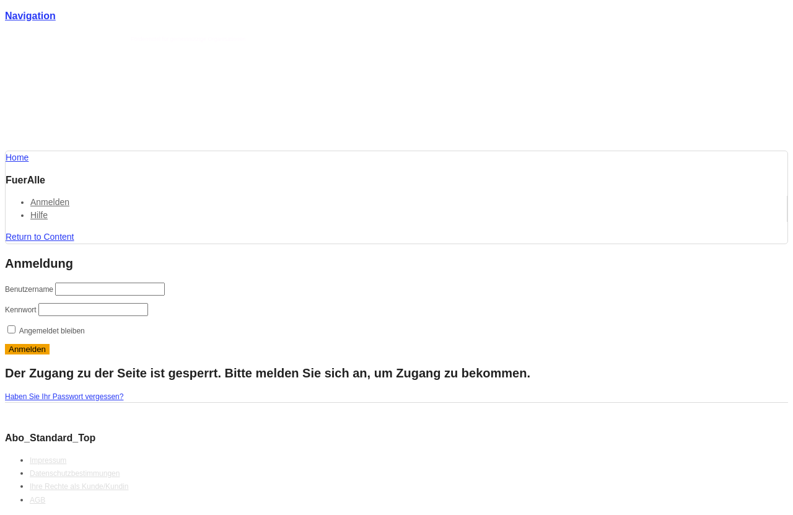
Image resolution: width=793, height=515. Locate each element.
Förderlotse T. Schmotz (97, 39)
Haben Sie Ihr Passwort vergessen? (64, 396)
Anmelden (49, 202)
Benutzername (29, 289)
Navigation (30, 16)
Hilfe (39, 215)
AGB (37, 500)
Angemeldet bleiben (46, 331)
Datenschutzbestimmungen (75, 473)
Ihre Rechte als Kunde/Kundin (79, 486)
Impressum (48, 460)
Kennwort (21, 310)
